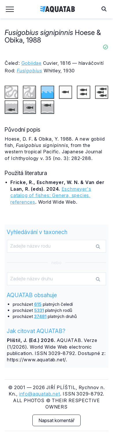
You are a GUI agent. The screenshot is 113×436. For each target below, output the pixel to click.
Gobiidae (31, 63)
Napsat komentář (56, 420)
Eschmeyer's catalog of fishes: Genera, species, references (50, 195)
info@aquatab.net (39, 394)
